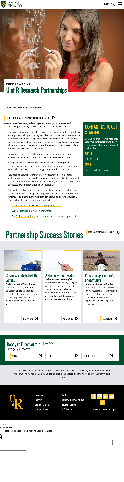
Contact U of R (42, 404)
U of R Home (10, 107)
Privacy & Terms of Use (73, 400)
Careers (38, 400)
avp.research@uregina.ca (97, 170)
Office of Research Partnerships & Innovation (33, 118)
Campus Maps (41, 409)
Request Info (89, 356)
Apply (14, 356)
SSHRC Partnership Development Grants (31, 210)
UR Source (67, 409)
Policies (65, 395)
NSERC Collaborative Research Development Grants (37, 205)
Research (22, 107)
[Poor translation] (1, 436)
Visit (49, 356)
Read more (28, 318)
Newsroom (40, 395)
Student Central (69, 404)
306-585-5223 (91, 159)
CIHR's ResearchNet (25, 216)
